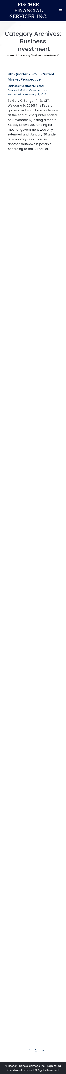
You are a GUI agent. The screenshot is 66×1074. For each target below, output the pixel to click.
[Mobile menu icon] (60, 11)
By (15, 94)
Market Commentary (33, 90)
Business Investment (21, 86)
